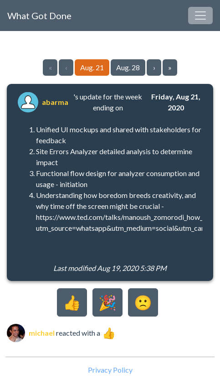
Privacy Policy (110, 369)
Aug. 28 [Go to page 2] (128, 67)
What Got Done (39, 15)
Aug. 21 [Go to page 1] (92, 67)
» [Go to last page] (170, 67)
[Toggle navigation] (200, 15)
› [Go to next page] (154, 67)
